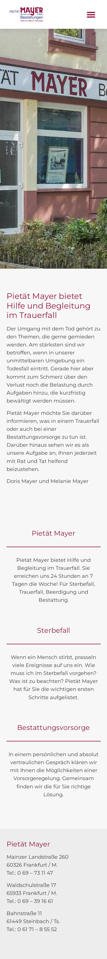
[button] (91, 14)
